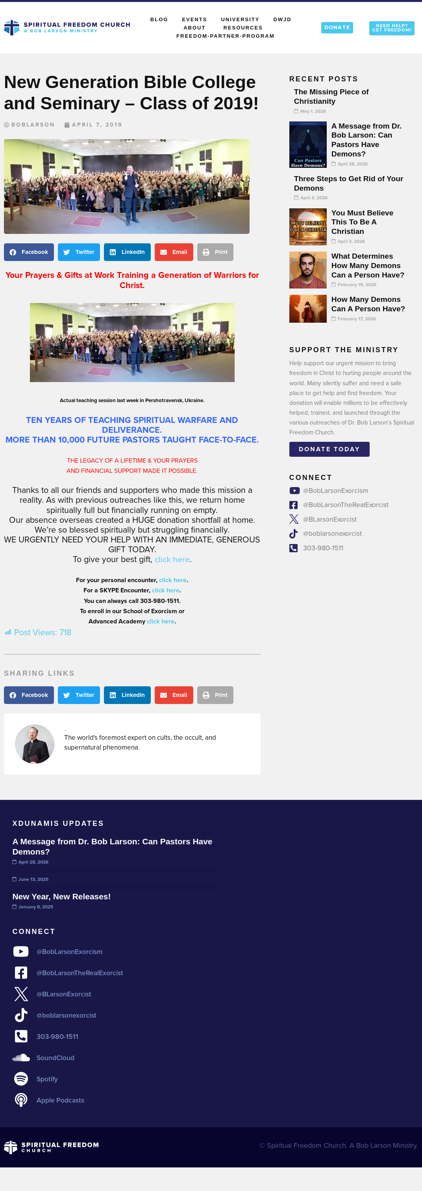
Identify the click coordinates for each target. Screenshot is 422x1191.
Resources (243, 28)
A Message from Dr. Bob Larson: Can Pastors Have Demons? (367, 139)
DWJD (282, 19)
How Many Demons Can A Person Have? (369, 304)
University (240, 19)
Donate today (329, 449)
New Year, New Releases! (63, 896)
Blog (159, 19)
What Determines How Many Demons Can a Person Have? (369, 265)
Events (194, 19)
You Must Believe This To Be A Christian (363, 222)
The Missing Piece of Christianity (332, 96)
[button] (29, 252)
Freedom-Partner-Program (225, 36)
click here (172, 559)
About (196, 28)
